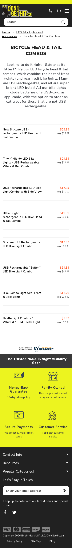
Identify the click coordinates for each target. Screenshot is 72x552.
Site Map (36, 541)
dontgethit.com (17, 11)
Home (6, 32)
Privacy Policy (14, 541)
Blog (52, 541)
